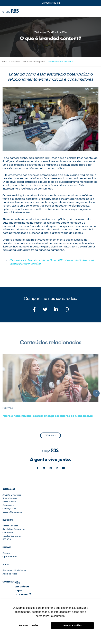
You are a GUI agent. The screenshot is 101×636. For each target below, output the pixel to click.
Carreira (7, 553)
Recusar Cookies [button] (29, 625)
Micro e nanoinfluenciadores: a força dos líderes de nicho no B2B (48, 416)
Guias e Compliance (12, 512)
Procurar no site (50, 3)
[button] (96, 393)
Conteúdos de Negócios (33, 61)
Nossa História (9, 501)
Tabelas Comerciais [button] (12, 536)
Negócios (8, 520)
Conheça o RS (9, 508)
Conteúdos (8, 532)
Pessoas (7, 547)
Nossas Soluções (10, 525)
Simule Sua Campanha (14, 529)
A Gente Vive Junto (12, 495)
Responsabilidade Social (14, 570)
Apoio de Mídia (10, 573)
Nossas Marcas (10, 498)
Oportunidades (10, 556)
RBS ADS (7, 539)
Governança (8, 505)
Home (4, 61)
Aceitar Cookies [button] (72, 625)
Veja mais (50, 435)
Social (6, 564)
